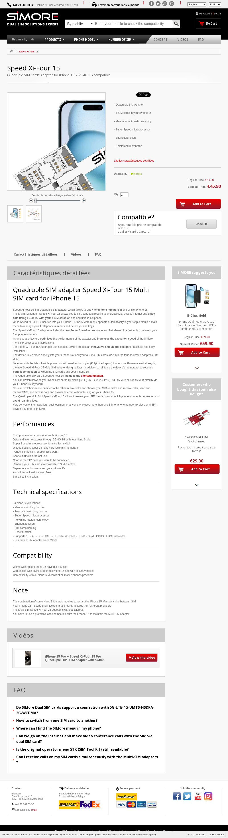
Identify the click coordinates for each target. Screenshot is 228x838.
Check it (201, 224)
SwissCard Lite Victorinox (196, 439)
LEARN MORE (216, 834)
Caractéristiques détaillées (36, 254)
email (34, 809)
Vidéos (76, 254)
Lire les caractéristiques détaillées (134, 160)
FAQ (98, 254)
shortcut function (92, 375)
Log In (217, 13)
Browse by (24, 39)
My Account (205, 13)
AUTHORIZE (197, 834)
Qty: (116, 194)
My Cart (211, 23)
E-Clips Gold (196, 315)
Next (196, 368)
